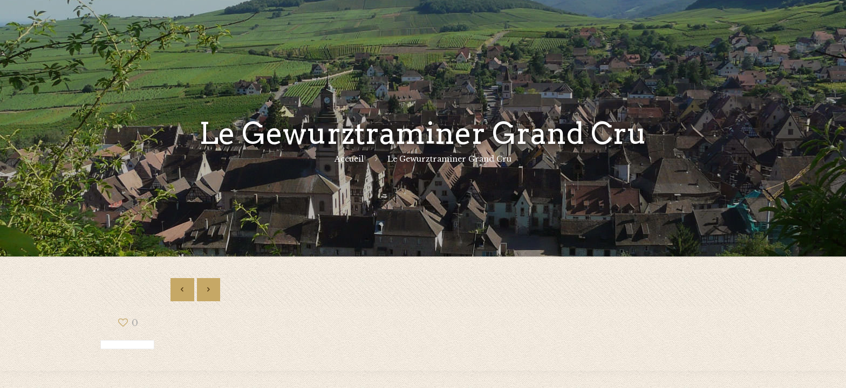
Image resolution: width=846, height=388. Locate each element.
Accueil (349, 159)
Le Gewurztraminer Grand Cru (449, 159)
